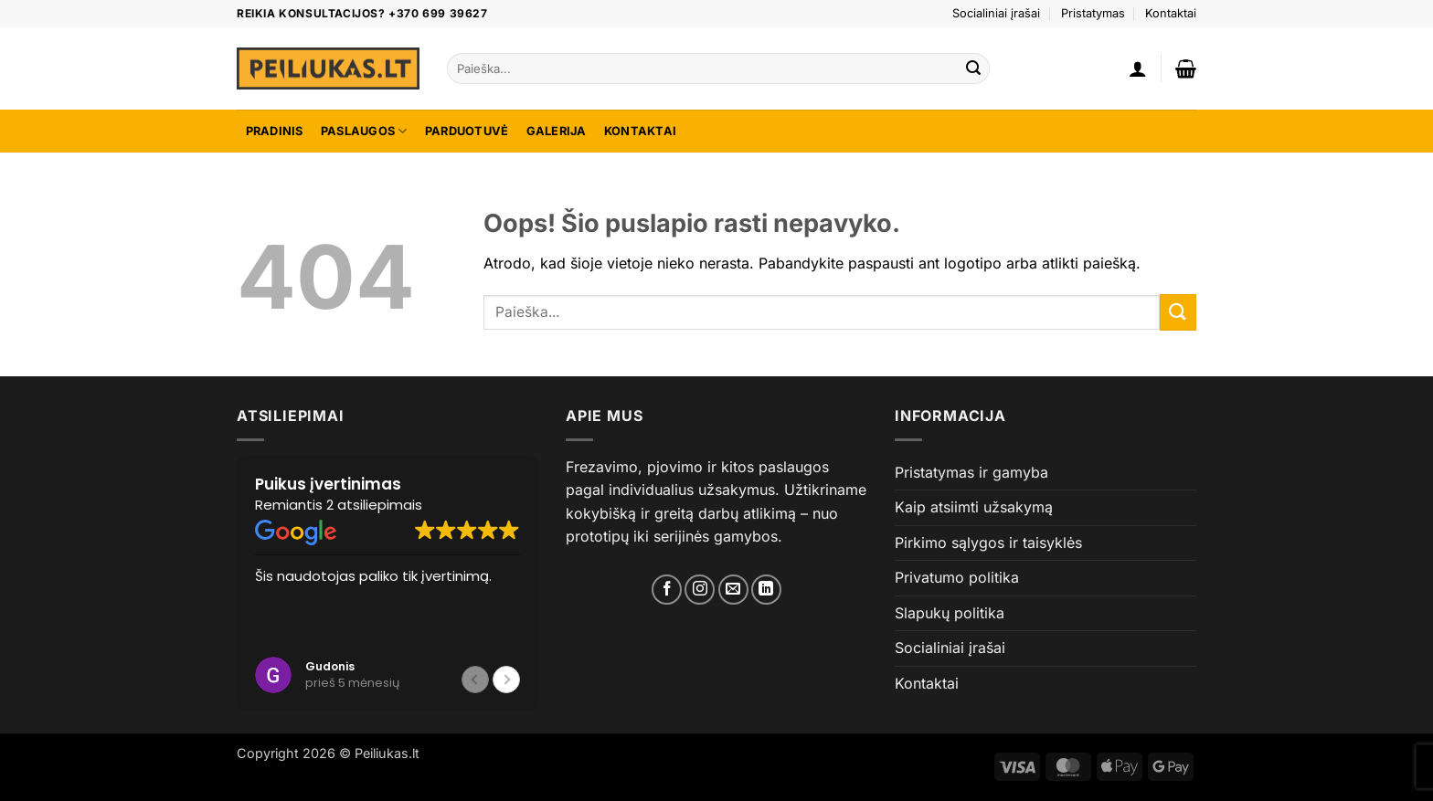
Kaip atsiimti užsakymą (974, 507)
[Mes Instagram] (700, 589)
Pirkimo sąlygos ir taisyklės (988, 542)
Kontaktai (1170, 13)
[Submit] (973, 68)
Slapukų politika (949, 613)
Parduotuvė (467, 131)
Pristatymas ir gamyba (971, 472)
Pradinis (274, 131)
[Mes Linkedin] (766, 589)
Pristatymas (1093, 13)
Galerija (556, 131)
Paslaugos (364, 131)
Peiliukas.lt (387, 753)
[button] (1138, 68)
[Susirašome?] (733, 589)
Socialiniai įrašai (996, 13)
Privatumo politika (957, 577)
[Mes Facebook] (667, 589)
